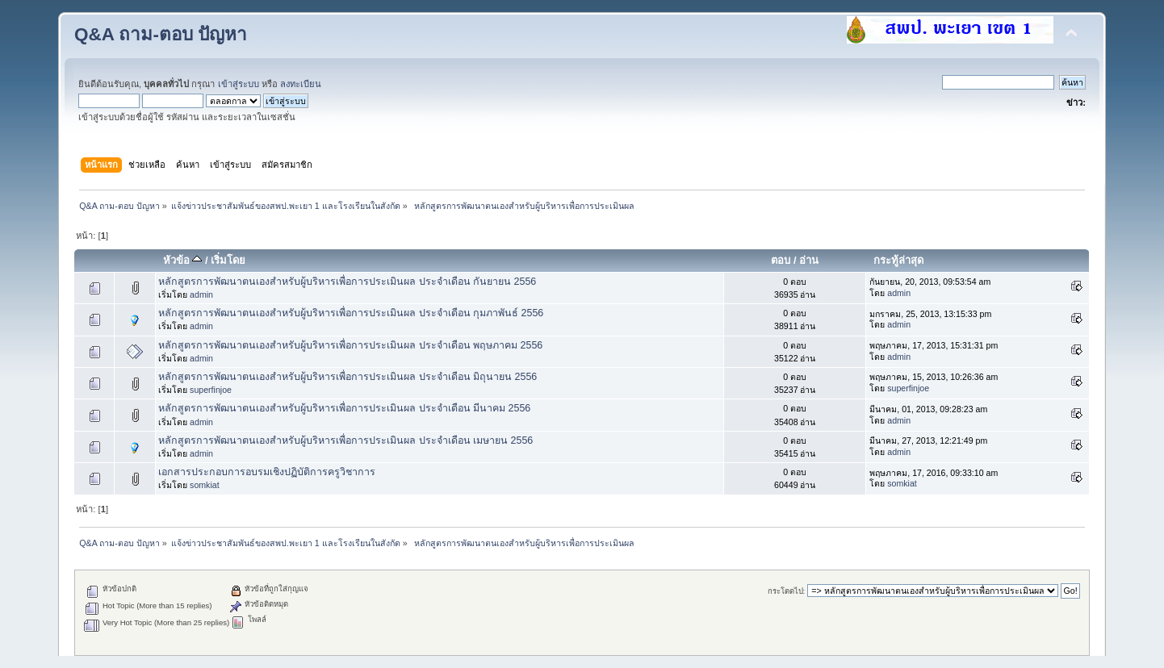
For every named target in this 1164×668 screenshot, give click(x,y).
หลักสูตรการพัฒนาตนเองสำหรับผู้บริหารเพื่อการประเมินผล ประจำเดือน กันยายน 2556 (347, 281)
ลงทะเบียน (300, 84)
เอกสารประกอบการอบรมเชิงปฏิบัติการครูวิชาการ (266, 472)
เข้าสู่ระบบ (238, 84)
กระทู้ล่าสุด (898, 260)
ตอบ (780, 260)
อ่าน (809, 260)
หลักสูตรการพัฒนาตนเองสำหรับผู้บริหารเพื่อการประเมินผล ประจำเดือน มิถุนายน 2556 (347, 376)
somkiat (205, 485)
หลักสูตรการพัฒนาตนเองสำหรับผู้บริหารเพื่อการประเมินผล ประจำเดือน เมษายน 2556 (345, 440)
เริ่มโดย (228, 260)
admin (201, 294)
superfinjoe (211, 390)
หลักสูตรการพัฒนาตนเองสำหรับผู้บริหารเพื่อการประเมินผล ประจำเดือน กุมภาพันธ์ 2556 (350, 313)
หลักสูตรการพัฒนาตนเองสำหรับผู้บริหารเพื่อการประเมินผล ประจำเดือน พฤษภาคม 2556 (350, 345)
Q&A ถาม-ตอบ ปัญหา (160, 34)
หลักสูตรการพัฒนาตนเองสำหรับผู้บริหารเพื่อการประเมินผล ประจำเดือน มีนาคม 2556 (344, 408)
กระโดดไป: (787, 591)
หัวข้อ (183, 260)
